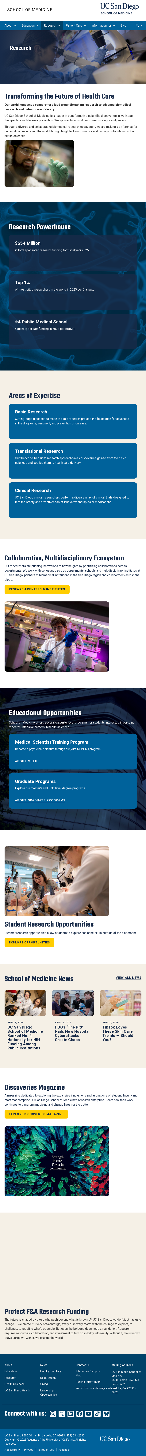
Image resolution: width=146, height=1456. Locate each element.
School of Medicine (29, 9)
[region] (73, 57)
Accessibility (12, 1449)
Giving (44, 1384)
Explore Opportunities (29, 942)
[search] (139, 25)
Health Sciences (15, 1384)
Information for (103, 25)
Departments (48, 1377)
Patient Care (76, 25)
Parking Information (88, 1381)
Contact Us (83, 1365)
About (10, 25)
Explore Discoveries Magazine (36, 1114)
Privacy (28, 1449)
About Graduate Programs (40, 800)
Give (123, 25)
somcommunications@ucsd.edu (96, 1388)
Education (30, 25)
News (43, 1365)
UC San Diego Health (17, 1390)
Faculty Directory (50, 1371)
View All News (128, 978)
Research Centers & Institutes (37, 589)
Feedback (64, 1449)
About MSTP (26, 761)
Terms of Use (45, 1449)
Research (52, 25)
